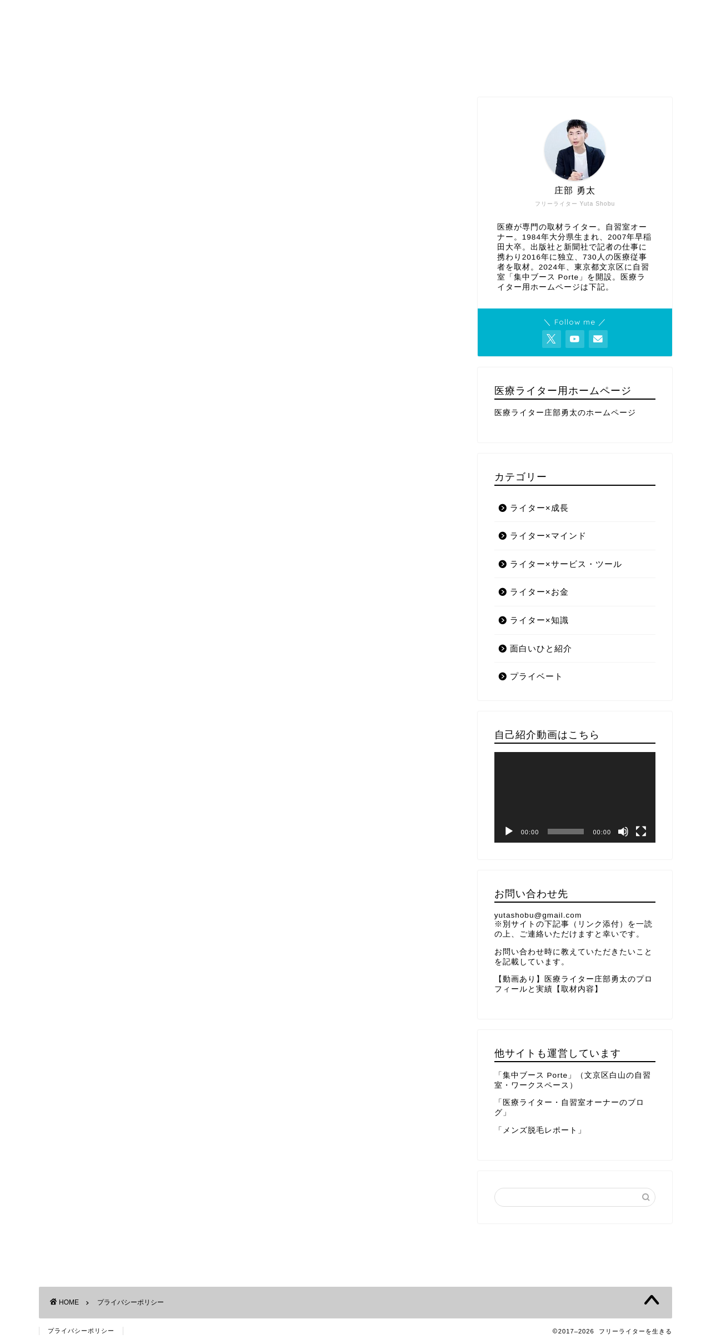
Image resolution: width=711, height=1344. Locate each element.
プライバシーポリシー (81, 1330)
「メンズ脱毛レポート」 (540, 1130)
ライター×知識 (539, 620)
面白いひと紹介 (541, 648)
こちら (189, 472)
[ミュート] (623, 831)
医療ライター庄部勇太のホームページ (565, 413)
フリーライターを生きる (355, 39)
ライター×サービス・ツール (566, 564)
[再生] (508, 831)
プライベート (536, 676)
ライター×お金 (539, 591)
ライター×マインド (548, 535)
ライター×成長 (539, 507)
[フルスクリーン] (641, 831)
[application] (574, 797)
